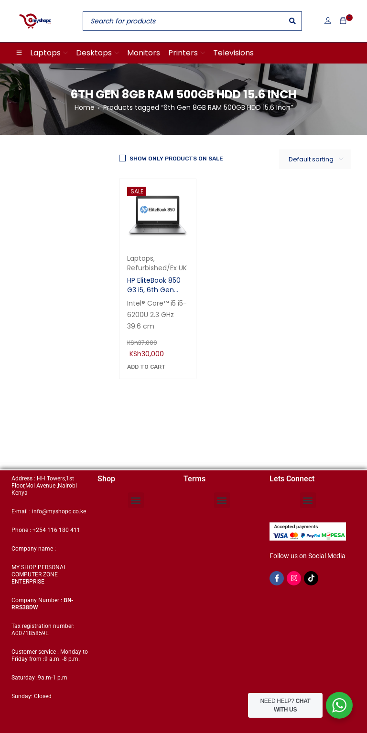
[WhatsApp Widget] (339, 705)
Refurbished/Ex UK (157, 268)
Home (85, 107)
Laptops (140, 258)
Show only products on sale (176, 158)
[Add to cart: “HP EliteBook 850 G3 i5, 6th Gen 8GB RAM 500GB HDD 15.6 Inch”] (146, 367)
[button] (136, 500)
